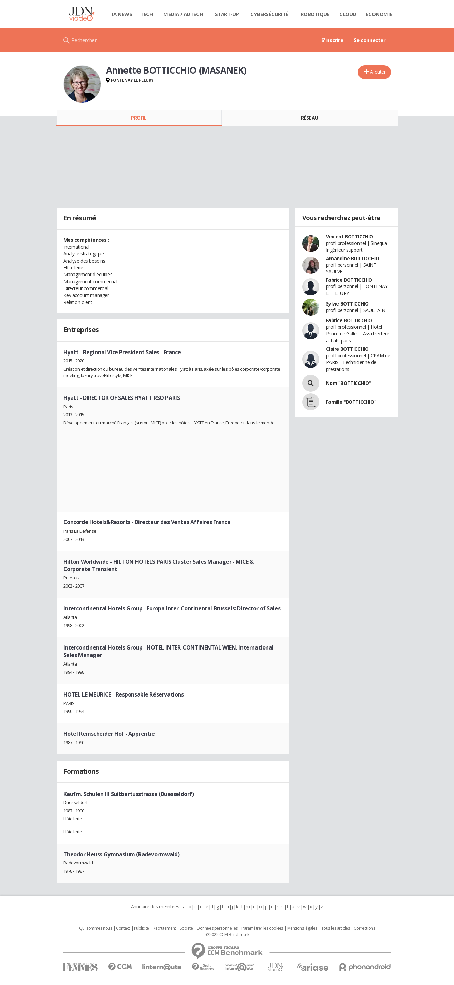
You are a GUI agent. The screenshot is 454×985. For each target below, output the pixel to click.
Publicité (141, 928)
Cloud (347, 14)
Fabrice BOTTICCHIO (349, 280)
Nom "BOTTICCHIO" (348, 383)
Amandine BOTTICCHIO (352, 258)
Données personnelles (217, 928)
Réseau (309, 117)
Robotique (315, 14)
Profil (138, 117)
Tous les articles (335, 928)
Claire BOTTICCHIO (347, 349)
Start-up (227, 14)
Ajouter (377, 71)
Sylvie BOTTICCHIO (347, 303)
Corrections (364, 928)
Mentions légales (302, 928)
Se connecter (370, 39)
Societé (186, 928)
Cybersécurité (269, 14)
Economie (379, 14)
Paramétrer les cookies (262, 928)
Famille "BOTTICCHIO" (351, 401)
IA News (122, 14)
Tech (146, 14)
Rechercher (84, 39)
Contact (123, 928)
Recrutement (164, 928)
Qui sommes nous (95, 928)
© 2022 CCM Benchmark (227, 934)
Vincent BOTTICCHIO (349, 236)
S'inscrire (332, 39)
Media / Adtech (183, 14)
